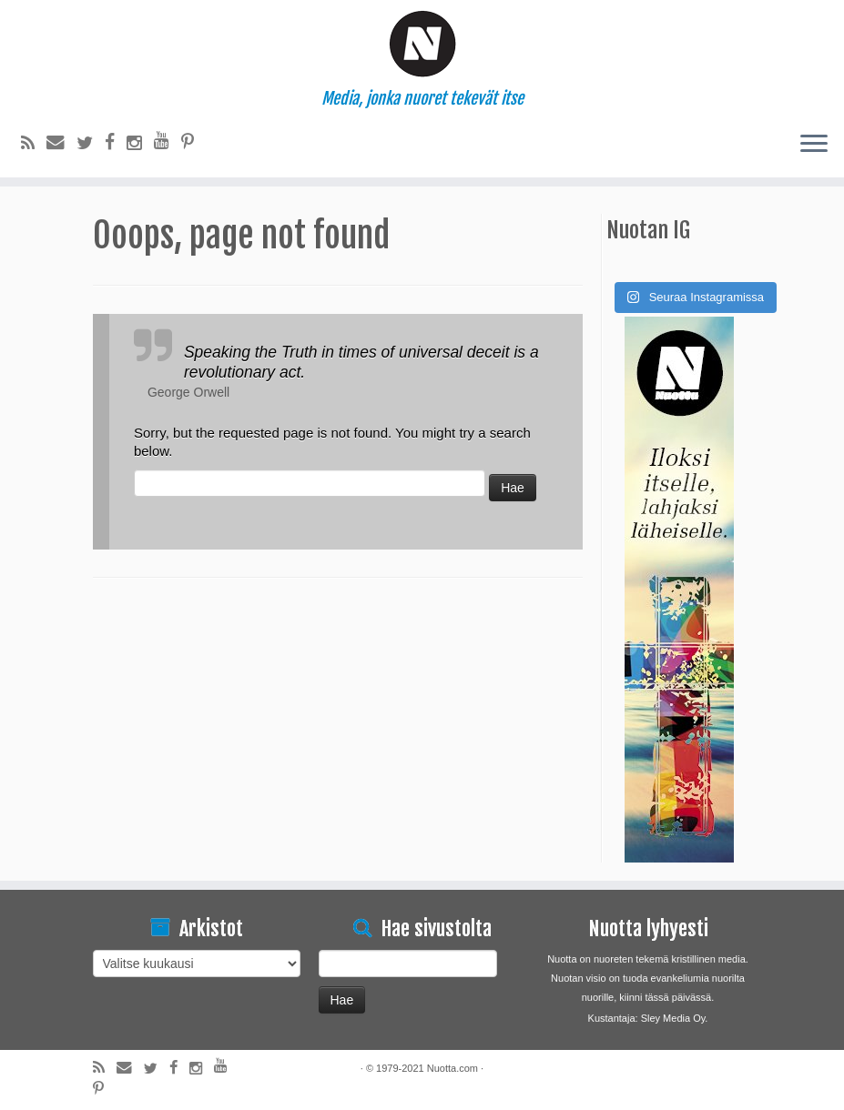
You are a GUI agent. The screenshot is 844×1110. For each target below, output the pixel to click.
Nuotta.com (452, 1068)
